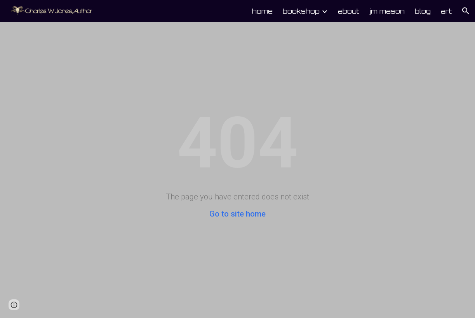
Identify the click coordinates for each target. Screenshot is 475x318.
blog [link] (423, 11)
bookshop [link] (301, 11)
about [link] (348, 11)
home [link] (262, 11)
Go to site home (237, 213)
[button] (465, 11)
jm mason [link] (387, 11)
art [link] (446, 11)
